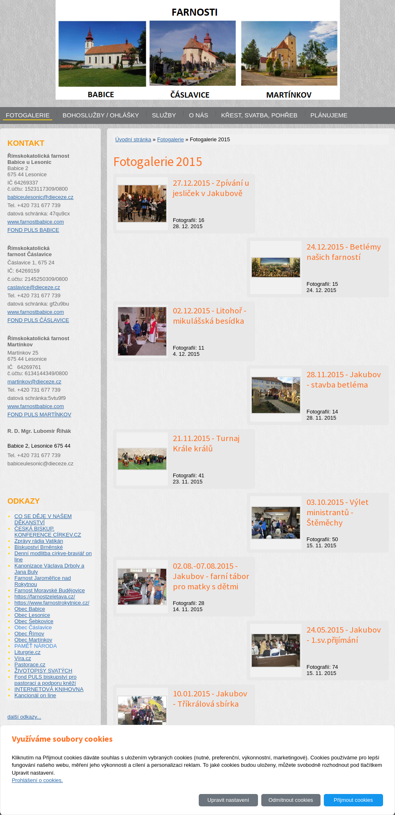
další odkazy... (24, 717)
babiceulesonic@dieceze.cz (40, 197)
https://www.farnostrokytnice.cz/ (51, 603)
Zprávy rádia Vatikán (38, 541)
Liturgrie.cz (27, 652)
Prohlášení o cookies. (37, 780)
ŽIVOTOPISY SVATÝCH (43, 671)
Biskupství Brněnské (38, 547)
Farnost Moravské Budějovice (49, 590)
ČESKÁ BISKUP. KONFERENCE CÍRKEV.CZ (47, 531)
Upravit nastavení (228, 800)
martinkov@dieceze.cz (34, 381)
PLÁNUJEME (329, 115)
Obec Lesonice (32, 615)
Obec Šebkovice (33, 621)
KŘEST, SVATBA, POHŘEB (259, 115)
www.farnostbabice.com (35, 222)
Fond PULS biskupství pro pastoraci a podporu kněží (45, 680)
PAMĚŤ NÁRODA (35, 646)
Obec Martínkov (33, 640)
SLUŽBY (164, 115)
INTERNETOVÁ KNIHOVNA (49, 689)
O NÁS (198, 115)
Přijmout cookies (353, 800)
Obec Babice (29, 609)
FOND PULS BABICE (33, 230)
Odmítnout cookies (290, 800)
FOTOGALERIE (27, 115)
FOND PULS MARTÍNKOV (39, 414)
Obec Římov (29, 634)
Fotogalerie (170, 139)
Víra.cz (22, 658)
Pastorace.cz (29, 664)
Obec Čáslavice (33, 627)
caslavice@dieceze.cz (33, 287)
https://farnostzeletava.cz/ (44, 596)
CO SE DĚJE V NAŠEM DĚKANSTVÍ (43, 519)
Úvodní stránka (133, 139)
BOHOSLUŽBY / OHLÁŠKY (101, 115)
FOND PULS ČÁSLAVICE (38, 320)
